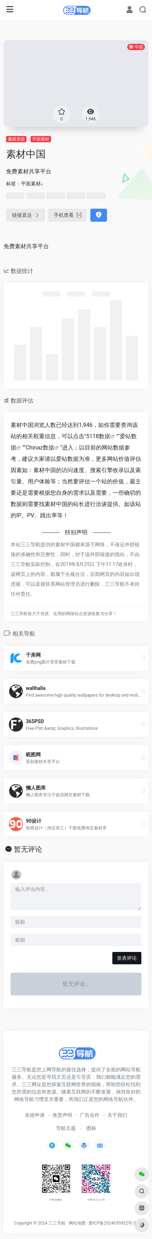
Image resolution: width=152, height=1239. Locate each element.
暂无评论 (28, 849)
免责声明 (62, 1115)
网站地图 (77, 1223)
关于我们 (117, 1115)
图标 (91, 1128)
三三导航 (57, 1223)
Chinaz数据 (40, 447)
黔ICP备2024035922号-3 (112, 1223)
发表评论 (127, 958)
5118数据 (98, 436)
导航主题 (66, 1128)
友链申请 (35, 1115)
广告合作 (90, 1115)
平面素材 (40, 139)
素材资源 (16, 139)
